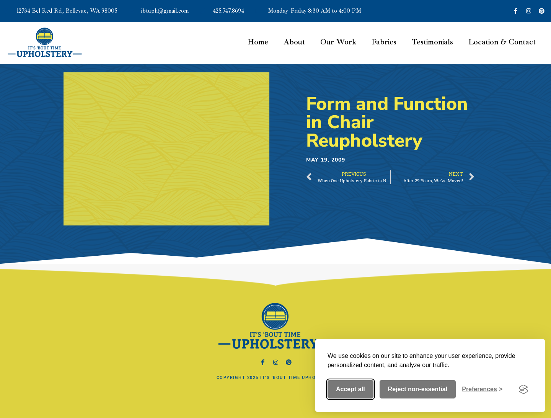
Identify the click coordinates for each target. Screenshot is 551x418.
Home (258, 42)
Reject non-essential (418, 389)
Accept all (350, 389)
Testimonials (432, 42)
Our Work (338, 42)
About (294, 42)
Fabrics (384, 42)
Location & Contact (502, 42)
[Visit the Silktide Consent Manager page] (523, 389)
